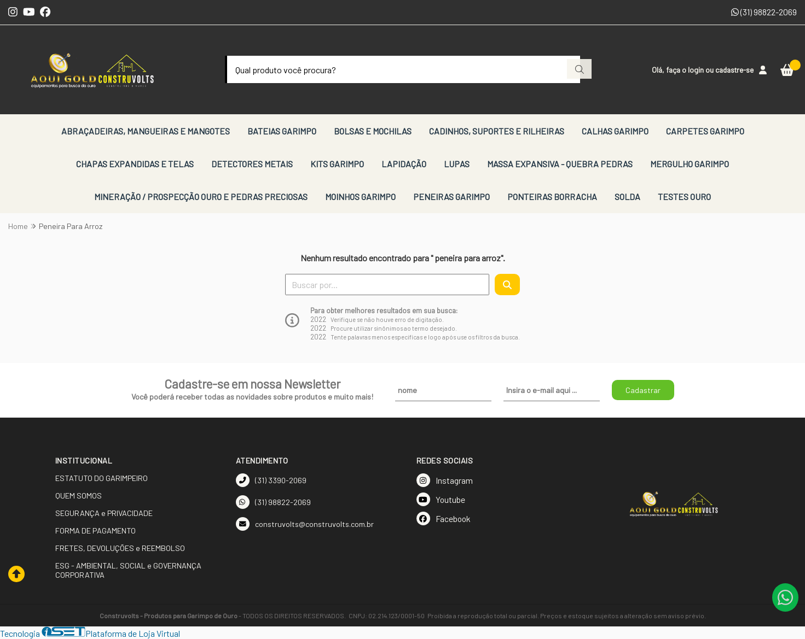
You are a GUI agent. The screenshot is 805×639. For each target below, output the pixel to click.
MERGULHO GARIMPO (689, 164)
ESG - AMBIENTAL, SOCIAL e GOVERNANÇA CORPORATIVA (128, 570)
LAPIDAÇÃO (403, 164)
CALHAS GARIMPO (615, 131)
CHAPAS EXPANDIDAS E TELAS (135, 164)
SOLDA (627, 196)
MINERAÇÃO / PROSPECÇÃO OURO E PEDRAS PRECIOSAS (201, 196)
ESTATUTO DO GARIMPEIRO (101, 478)
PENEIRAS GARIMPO (451, 196)
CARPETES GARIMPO (705, 131)
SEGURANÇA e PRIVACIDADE (104, 513)
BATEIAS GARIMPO (281, 131)
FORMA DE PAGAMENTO (95, 530)
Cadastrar (643, 390)
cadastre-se (734, 69)
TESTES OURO (684, 196)
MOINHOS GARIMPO (360, 196)
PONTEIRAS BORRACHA (552, 196)
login (696, 69)
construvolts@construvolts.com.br (305, 524)
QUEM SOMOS (78, 495)
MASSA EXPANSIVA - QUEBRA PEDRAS (560, 164)
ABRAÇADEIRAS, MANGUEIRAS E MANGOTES (145, 131)
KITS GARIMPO (337, 164)
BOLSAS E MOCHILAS (373, 131)
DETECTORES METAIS (252, 164)
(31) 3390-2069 (271, 480)
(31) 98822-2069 (764, 12)
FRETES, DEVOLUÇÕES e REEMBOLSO (120, 548)
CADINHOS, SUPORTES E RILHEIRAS (496, 131)
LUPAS (457, 164)
